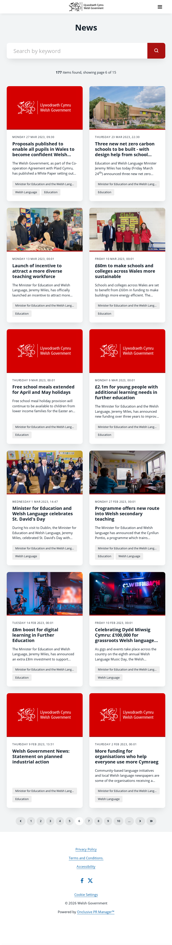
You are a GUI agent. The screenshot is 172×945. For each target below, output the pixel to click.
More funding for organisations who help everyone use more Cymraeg (126, 756)
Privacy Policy (86, 849)
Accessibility (86, 866)
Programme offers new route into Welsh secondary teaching (127, 513)
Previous (21, 821)
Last (151, 821)
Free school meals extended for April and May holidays (43, 389)
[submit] (156, 51)
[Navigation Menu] (160, 6)
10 (118, 821)
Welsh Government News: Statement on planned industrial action (41, 756)
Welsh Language (26, 192)
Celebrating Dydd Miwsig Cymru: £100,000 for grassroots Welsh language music (124, 638)
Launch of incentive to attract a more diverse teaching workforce (37, 271)
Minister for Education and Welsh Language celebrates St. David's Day (42, 513)
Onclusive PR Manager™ (95, 912)
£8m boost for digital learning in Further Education (35, 635)
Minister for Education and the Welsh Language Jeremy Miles (46, 184)
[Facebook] (82, 880)
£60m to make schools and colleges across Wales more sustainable (125, 271)
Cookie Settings (86, 894)
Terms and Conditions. (86, 858)
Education (51, 192)
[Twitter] (90, 880)
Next (140, 821)
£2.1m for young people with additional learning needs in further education (126, 392)
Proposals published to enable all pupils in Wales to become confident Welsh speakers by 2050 (43, 152)
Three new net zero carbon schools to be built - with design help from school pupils (125, 152)
